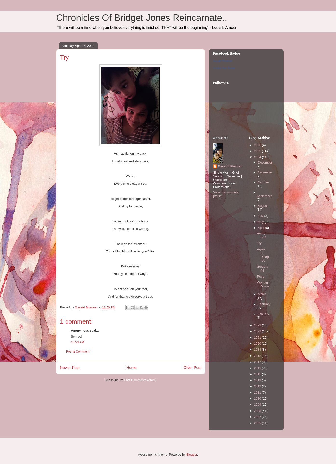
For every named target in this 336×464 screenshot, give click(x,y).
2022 (258, 331)
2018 (258, 356)
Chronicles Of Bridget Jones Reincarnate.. (141, 18)
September (264, 196)
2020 (258, 343)
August (263, 206)
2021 (258, 337)
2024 (258, 157)
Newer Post (70, 368)
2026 (258, 145)
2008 (258, 411)
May (261, 222)
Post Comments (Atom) (140, 380)
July (261, 216)
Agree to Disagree (263, 254)
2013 (258, 380)
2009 (258, 404)
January (263, 314)
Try (259, 243)
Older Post (192, 368)
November (265, 172)
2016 (258, 368)
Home (132, 368)
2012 (258, 386)
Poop (260, 276)
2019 (258, 349)
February (264, 304)
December (265, 162)
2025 (258, 151)
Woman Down (263, 284)
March (262, 294)
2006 (258, 423)
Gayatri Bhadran (222, 60)
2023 (258, 325)
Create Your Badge (224, 68)
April (261, 228)
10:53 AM (77, 342)
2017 (258, 362)
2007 (258, 417)
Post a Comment (77, 351)
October (263, 182)
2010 (258, 398)
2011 (258, 392)
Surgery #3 (262, 268)
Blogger (191, 454)
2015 (258, 374)
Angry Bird (261, 235)
